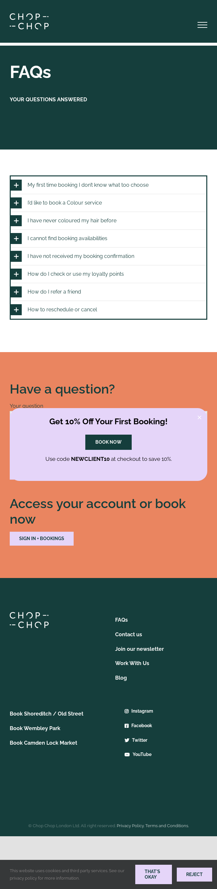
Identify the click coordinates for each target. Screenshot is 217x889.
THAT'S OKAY (152, 874)
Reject (194, 874)
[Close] (199, 417)
